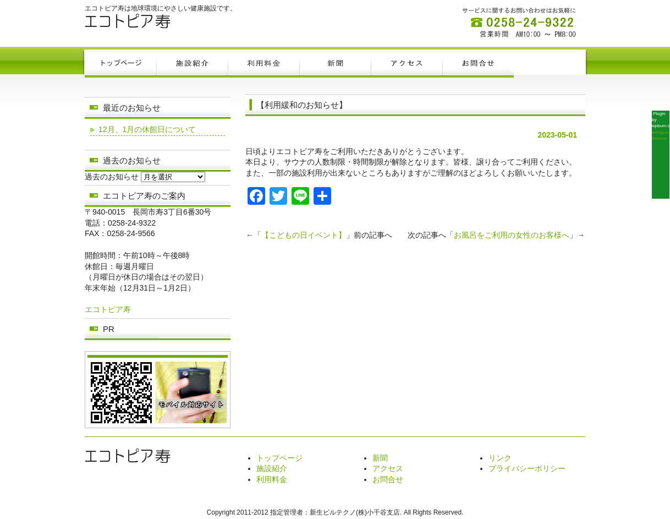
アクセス (387, 468)
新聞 (380, 458)
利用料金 (271, 479)
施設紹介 (271, 468)
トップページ (279, 458)
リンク (500, 458)
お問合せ (387, 479)
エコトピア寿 (108, 309)
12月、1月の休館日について (147, 129)
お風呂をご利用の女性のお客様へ (511, 235)
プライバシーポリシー (526, 468)
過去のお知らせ (112, 176)
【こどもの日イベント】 (303, 235)
